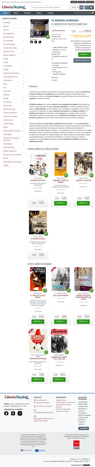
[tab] (33, 86)
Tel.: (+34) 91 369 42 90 (43, 406)
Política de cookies (62, 411)
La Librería (62, 50)
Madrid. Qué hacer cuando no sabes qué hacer (83, 297)
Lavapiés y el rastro (83, 180)
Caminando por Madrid (37, 359)
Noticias (81, 2)
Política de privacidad (63, 409)
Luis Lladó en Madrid (60, 295)
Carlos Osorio (58, 30)
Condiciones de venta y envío (65, 402)
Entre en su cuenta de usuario (84, 13)
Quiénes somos (6, 2)
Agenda (74, 2)
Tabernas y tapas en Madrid (60, 181)
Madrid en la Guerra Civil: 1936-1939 (59, 358)
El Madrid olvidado (38, 239)
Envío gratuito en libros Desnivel (32, 2)
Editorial (90, 2)
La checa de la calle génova (37, 296)
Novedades (6, 22)
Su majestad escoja (38, 180)
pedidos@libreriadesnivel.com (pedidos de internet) (43, 418)
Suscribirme (83, 428)
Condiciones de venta (17, 2)
